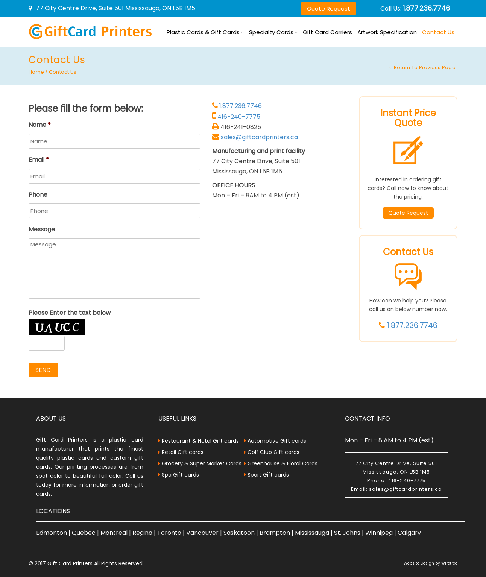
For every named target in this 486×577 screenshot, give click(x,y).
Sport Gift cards (268, 474)
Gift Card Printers (70, 563)
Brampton (275, 532)
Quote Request (328, 8)
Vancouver (202, 532)
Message (42, 230)
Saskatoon (239, 532)
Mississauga (312, 532)
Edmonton (51, 532)
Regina (142, 532)
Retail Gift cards (183, 452)
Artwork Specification (387, 32)
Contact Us (438, 32)
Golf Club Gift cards (273, 452)
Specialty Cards (271, 32)
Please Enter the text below (70, 313)
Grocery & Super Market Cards (201, 463)
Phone (38, 195)
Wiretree (449, 563)
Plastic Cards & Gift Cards (203, 32)
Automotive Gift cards (277, 441)
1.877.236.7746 (426, 8)
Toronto (169, 532)
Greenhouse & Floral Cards (282, 463)
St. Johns (347, 532)
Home (36, 72)
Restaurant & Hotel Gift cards (200, 441)
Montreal (114, 532)
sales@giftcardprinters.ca (259, 137)
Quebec (84, 532)
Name (40, 125)
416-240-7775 (238, 116)
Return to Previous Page (425, 67)
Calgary (409, 532)
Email (39, 160)
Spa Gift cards (180, 474)
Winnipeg (379, 532)
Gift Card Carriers (327, 32)
